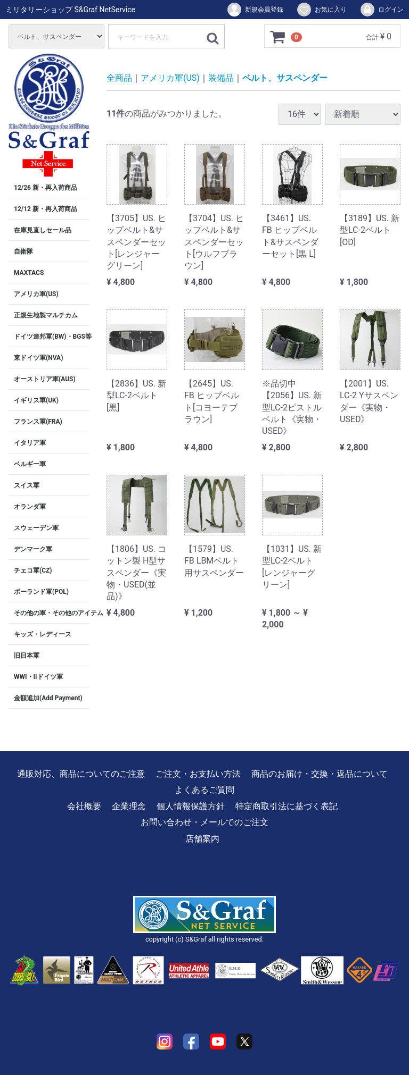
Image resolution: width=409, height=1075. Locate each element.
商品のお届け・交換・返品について (319, 774)
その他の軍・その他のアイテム (51, 613)
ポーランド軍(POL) (41, 591)
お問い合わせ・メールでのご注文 (204, 822)
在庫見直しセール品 (42, 230)
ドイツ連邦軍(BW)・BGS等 (51, 336)
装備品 (221, 78)
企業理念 (129, 806)
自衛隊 (23, 251)
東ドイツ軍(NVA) (38, 358)
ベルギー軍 (30, 464)
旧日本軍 (26, 655)
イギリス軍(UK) (36, 400)
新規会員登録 (254, 10)
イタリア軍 (30, 443)
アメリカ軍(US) (36, 294)
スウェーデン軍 (36, 528)
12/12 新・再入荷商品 (45, 209)
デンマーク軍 (33, 549)
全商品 (119, 78)
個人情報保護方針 (191, 806)
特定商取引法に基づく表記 (286, 806)
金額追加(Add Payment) (48, 698)
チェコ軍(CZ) (33, 570)
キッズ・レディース (42, 634)
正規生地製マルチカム (46, 315)
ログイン (381, 10)
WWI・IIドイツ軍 (38, 677)
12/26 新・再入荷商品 (45, 187)
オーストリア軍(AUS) (45, 379)
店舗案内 (202, 839)
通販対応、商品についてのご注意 (81, 774)
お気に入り (321, 10)
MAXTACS (29, 272)
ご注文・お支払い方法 (198, 774)
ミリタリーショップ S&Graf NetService (70, 9)
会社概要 (84, 806)
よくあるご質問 (204, 790)
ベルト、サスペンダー (285, 78)
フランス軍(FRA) (38, 421)
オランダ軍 (30, 506)
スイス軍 (26, 485)
